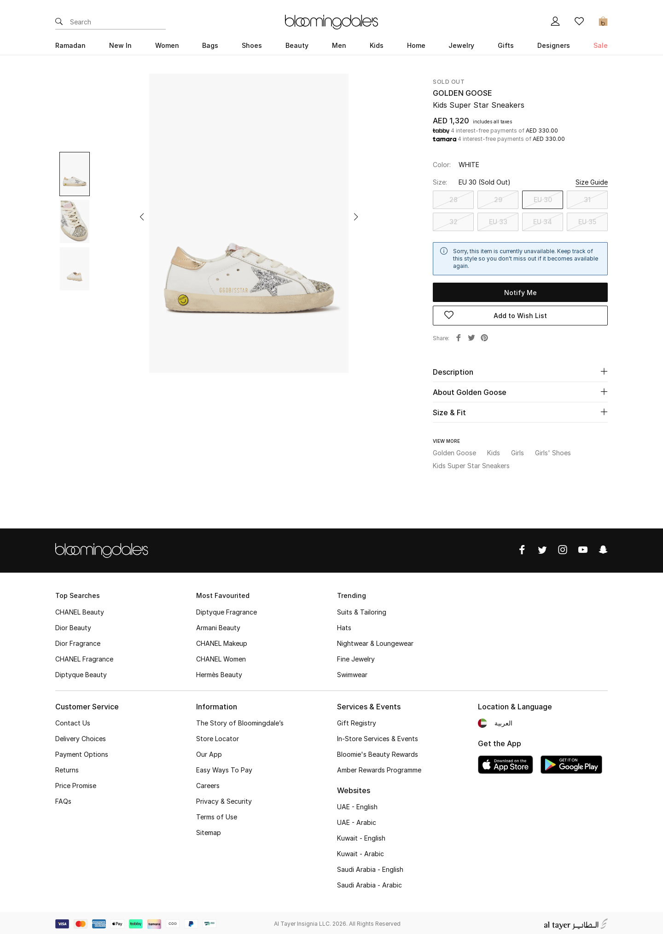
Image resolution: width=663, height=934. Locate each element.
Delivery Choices (80, 737)
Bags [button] (210, 45)
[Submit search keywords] (59, 22)
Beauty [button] (296, 45)
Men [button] (339, 45)
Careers (208, 784)
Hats (344, 626)
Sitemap (208, 831)
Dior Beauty (73, 626)
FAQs (63, 799)
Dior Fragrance (77, 641)
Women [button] (167, 45)
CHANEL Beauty (79, 610)
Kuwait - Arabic (360, 852)
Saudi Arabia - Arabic (369, 883)
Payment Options (81, 752)
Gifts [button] (506, 45)
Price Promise (75, 784)
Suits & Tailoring (361, 610)
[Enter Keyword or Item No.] (118, 22)
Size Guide (592, 182)
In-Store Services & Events (377, 737)
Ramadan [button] (70, 45)
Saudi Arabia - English (370, 867)
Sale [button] (600, 45)
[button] (141, 216)
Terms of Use (216, 815)
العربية (503, 721)
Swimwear (352, 673)
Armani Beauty (218, 626)
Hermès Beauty (219, 673)
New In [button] (120, 45)
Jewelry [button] (461, 45)
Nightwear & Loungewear (375, 641)
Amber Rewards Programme (379, 768)
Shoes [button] (252, 45)
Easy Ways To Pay (224, 768)
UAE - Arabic (356, 820)
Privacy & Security (224, 799)
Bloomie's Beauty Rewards (377, 752)
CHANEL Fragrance (84, 657)
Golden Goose (462, 93)
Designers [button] (553, 45)
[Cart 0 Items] (603, 22)
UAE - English (357, 805)
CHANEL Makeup (221, 641)
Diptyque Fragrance (226, 610)
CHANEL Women (221, 657)
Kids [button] (377, 45)
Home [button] (416, 45)
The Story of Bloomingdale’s (240, 721)
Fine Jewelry (356, 657)
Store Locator (217, 737)
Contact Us (72, 721)
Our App (209, 752)
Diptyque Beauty (81, 673)
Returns (67, 768)
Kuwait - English (361, 836)
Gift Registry (356, 721)
